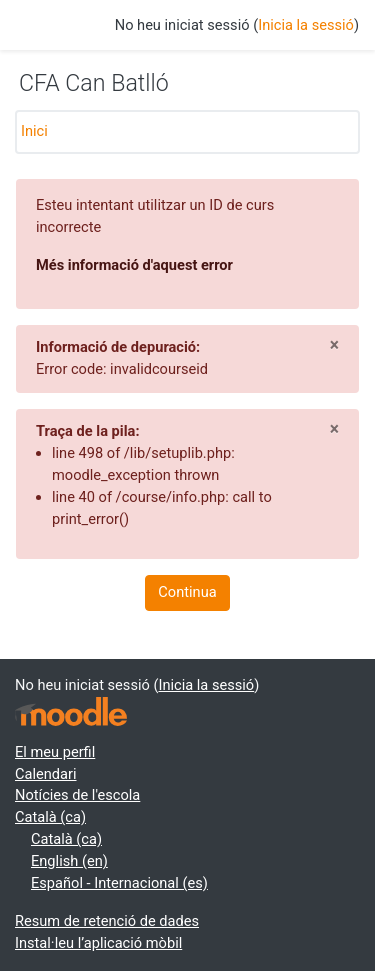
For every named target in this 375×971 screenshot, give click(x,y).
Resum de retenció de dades (107, 921)
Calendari (46, 774)
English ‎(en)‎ (69, 861)
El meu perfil (55, 752)
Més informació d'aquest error (134, 265)
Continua (187, 592)
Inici (34, 131)
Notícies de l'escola (77, 795)
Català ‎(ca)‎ (50, 817)
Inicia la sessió (306, 25)
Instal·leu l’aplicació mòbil (98, 943)
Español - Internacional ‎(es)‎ (119, 883)
